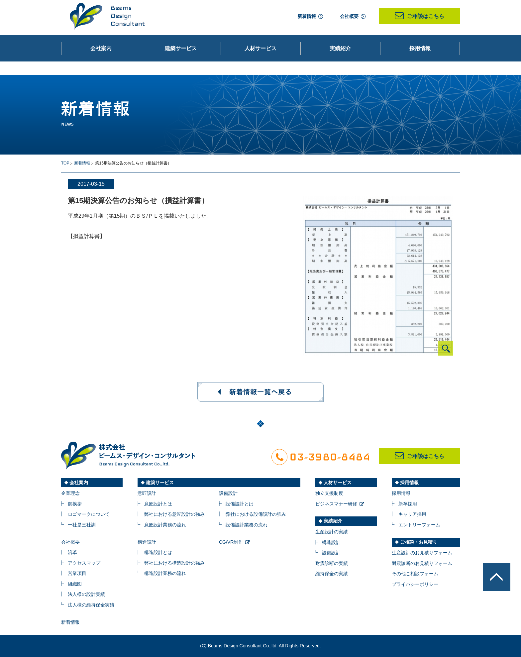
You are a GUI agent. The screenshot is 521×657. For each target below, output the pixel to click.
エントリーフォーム (419, 524)
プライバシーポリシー (415, 584)
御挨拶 (75, 503)
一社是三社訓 (82, 524)
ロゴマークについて (89, 514)
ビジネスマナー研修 (336, 503)
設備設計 (228, 493)
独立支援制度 (329, 493)
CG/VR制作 (231, 542)
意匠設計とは (158, 503)
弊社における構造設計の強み (174, 563)
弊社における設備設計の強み (256, 514)
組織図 (75, 584)
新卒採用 (407, 503)
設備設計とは (240, 503)
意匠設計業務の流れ (165, 524)
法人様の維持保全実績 (91, 604)
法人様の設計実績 (86, 594)
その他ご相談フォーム (415, 573)
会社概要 (349, 16)
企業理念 (70, 493)
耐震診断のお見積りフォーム (422, 563)
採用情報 (401, 493)
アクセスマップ (84, 563)
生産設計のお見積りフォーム (422, 552)
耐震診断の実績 (331, 563)
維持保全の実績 (331, 573)
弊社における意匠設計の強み (174, 514)
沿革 (72, 552)
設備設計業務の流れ (246, 524)
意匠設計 (147, 493)
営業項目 (77, 573)
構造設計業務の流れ (165, 573)
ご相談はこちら (419, 16)
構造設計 (147, 542)
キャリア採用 (412, 514)
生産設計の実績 (331, 531)
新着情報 (306, 16)
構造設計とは (158, 552)
